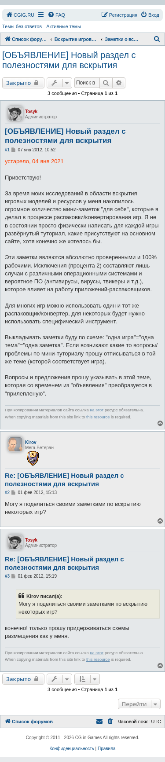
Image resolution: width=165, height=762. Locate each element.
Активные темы (63, 26)
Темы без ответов (22, 26)
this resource (98, 417)
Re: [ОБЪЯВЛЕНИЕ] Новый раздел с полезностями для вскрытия (64, 479)
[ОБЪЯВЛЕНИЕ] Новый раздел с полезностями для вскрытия (69, 60)
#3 (7, 576)
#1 (7, 149)
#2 (7, 492)
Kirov (31, 442)
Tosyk (31, 111)
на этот (96, 410)
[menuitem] (20, 15)
